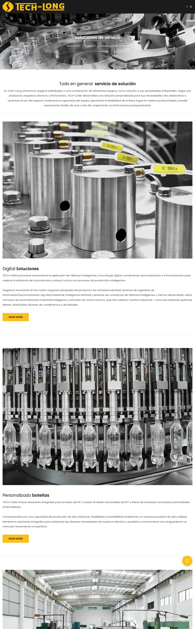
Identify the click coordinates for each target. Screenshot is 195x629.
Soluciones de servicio (114, 46)
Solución (90, 46)
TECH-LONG (73, 46)
